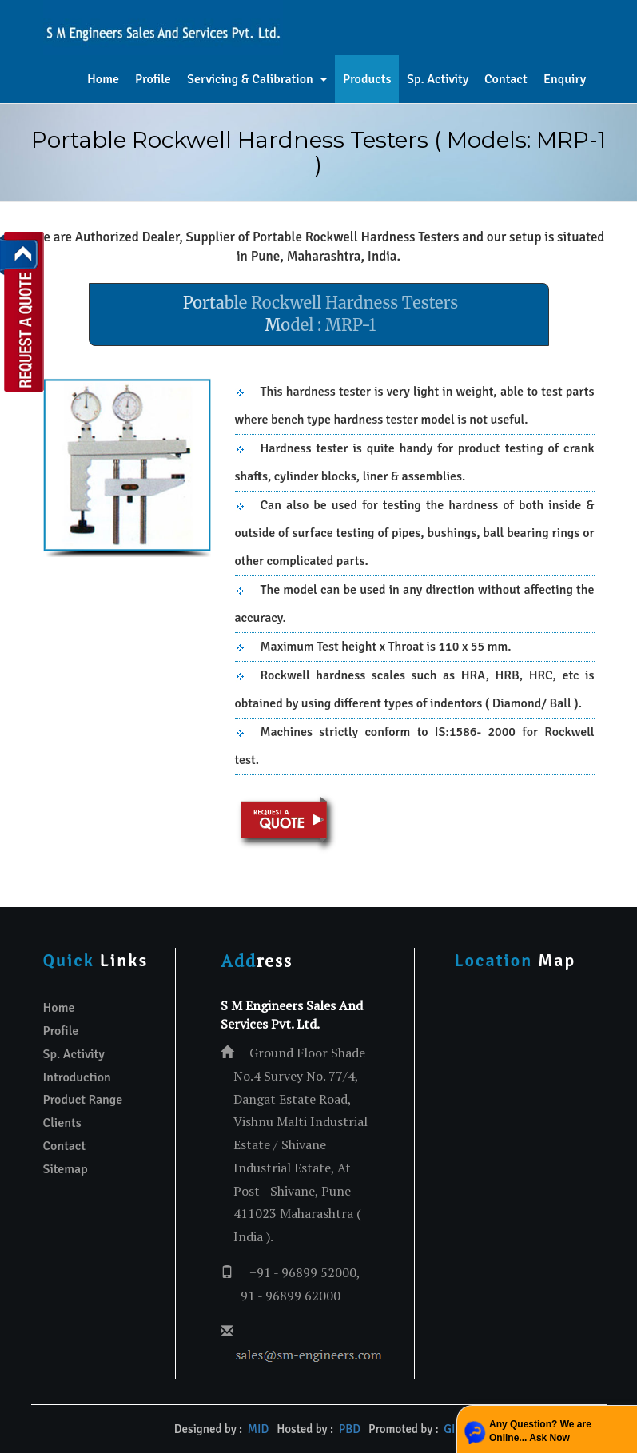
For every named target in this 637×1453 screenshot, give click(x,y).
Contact (506, 79)
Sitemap (65, 1169)
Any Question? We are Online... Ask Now (540, 1431)
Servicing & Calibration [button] (257, 79)
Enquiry (564, 79)
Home (103, 79)
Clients (62, 1123)
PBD (349, 1429)
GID (452, 1429)
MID (258, 1429)
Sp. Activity (437, 79)
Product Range (83, 1100)
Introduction (77, 1077)
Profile (153, 79)
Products (367, 79)
